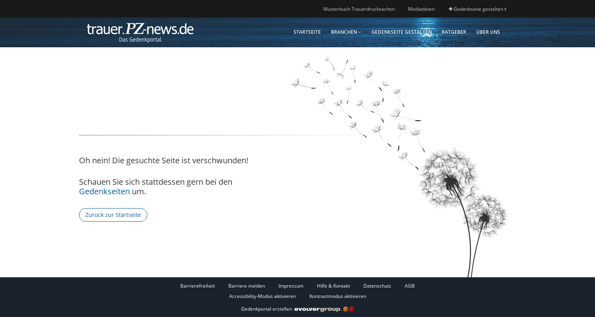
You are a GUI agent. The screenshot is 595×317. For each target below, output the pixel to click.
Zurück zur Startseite (113, 214)
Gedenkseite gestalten (477, 9)
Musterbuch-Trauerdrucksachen (359, 9)
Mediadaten (421, 9)
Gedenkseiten (104, 191)
